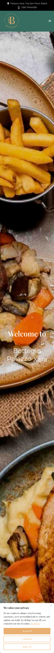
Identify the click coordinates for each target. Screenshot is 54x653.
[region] (27, 628)
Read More (35, 623)
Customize (27, 638)
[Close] (51, 605)
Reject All (27, 646)
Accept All (27, 631)
